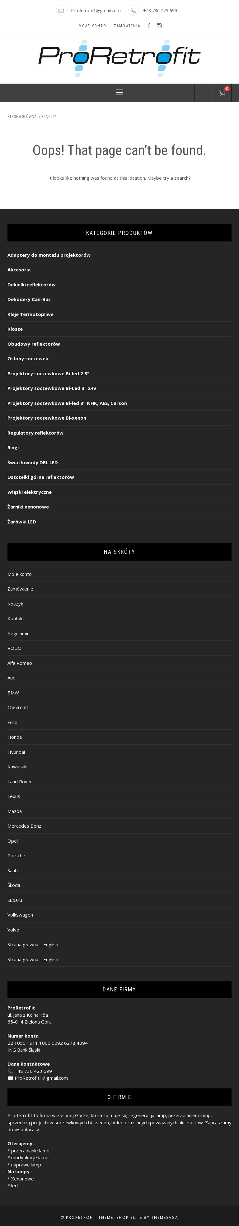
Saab (12, 870)
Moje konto (92, 26)
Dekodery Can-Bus (29, 299)
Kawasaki (17, 766)
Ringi (13, 447)
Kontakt (15, 618)
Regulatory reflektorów (35, 433)
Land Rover (19, 781)
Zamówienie (20, 589)
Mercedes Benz (24, 826)
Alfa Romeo (19, 663)
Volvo (13, 930)
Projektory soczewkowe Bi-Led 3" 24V (51, 388)
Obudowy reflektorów (33, 344)
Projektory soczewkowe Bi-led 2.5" (48, 373)
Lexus (13, 796)
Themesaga (164, 1217)
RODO (14, 648)
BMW (13, 692)
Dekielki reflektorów (31, 284)
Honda (14, 737)
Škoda (13, 885)
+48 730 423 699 (33, 1071)
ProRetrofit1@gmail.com (96, 10)
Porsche (16, 855)
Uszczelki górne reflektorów (40, 477)
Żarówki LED (21, 521)
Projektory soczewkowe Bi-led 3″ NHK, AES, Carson (67, 403)
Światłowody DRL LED (32, 462)
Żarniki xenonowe (28, 507)
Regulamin (18, 633)
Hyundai (16, 752)
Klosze (15, 329)
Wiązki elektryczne (29, 492)
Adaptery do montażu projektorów (49, 255)
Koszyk (15, 604)
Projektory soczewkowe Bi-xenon (46, 418)
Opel (12, 841)
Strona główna (21, 116)
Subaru (14, 900)
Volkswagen (20, 915)
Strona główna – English (32, 944)
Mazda (14, 811)
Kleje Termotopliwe (30, 314)
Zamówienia (127, 26)
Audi (11, 677)
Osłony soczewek (27, 358)
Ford (12, 722)
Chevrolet (17, 707)
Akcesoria (18, 269)
